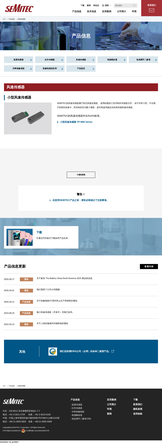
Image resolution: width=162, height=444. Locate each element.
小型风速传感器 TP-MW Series (76, 122)
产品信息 (75, 400)
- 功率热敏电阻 (78, 412)
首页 (4, 19)
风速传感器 (81, 60)
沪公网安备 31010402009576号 (35, 431)
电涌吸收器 (112, 60)
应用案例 (111, 400)
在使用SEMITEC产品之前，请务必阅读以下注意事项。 (80, 201)
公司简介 (111, 405)
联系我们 (151, 8)
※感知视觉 (81, 175)
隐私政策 (137, 409)
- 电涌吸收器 (76, 416)
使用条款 (137, 414)
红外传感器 (50, 60)
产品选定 (81, 68)
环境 (109, 409)
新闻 (89, 5)
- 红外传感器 (76, 409)
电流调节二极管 (143, 60)
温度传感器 (18, 60)
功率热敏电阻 (18, 68)
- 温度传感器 (76, 405)
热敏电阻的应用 (50, 68)
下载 (82, 5)
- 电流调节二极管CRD (81, 419)
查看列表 (148, 267)
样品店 (96, 5)
